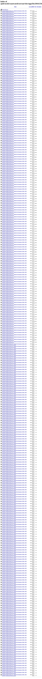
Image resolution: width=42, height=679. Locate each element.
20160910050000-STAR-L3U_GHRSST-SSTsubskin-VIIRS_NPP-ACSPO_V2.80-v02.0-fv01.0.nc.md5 (14, 414)
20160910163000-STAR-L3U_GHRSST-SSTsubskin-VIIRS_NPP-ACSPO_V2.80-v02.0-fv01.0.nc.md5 (14, 573)
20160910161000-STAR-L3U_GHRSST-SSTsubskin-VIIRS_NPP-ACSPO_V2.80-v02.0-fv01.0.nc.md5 (14, 569)
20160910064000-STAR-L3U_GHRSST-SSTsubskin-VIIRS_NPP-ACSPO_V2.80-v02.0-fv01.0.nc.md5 (14, 437)
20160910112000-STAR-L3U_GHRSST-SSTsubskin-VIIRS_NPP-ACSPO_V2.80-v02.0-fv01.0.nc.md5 (14, 502)
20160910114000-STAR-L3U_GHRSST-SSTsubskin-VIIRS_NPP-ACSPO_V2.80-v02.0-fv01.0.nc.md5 (14, 506)
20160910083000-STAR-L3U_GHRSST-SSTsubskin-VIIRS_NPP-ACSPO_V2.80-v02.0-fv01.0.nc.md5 (14, 462)
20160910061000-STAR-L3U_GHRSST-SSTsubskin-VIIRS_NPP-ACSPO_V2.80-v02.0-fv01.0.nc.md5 (14, 430)
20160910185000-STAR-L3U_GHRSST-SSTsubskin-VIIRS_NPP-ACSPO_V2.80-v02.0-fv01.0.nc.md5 (14, 606)
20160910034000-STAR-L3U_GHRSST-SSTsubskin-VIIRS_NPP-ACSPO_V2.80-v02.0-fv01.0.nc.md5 (14, 395)
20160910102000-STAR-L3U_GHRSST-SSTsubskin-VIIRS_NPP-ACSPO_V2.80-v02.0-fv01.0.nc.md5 (14, 488)
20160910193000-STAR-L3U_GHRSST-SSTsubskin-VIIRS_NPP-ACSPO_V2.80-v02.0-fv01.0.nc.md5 (14, 615)
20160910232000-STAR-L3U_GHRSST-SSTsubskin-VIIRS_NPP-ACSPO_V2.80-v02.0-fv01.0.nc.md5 (14, 668)
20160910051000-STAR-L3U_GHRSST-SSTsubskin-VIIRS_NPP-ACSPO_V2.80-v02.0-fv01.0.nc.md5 (14, 416)
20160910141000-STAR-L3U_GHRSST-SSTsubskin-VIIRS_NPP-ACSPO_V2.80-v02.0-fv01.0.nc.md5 (14, 541)
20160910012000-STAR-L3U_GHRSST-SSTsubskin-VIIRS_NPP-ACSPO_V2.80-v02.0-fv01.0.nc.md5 (14, 363)
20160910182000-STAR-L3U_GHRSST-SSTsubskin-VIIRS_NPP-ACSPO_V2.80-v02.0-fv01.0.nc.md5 (14, 599)
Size (35, 6)
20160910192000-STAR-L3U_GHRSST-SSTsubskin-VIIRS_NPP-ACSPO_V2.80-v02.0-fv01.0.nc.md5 (14, 613)
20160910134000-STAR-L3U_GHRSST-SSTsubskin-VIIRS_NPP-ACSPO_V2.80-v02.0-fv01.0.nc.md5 (14, 534)
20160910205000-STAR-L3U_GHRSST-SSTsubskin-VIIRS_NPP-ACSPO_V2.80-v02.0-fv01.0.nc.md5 (14, 634)
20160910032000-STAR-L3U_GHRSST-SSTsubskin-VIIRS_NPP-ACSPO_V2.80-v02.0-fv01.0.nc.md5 (14, 391)
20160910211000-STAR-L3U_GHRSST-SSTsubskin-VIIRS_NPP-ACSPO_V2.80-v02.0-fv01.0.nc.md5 (14, 638)
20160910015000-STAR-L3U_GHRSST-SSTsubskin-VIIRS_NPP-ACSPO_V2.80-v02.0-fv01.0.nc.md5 (14, 370)
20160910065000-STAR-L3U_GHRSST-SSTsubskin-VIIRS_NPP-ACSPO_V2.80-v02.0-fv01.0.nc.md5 (14, 439)
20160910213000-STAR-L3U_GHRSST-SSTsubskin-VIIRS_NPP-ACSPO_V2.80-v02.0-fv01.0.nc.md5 (14, 643)
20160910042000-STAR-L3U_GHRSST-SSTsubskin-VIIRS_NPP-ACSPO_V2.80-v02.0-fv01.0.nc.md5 (14, 405)
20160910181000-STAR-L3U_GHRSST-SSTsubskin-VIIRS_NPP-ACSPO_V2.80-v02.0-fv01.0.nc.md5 (14, 597)
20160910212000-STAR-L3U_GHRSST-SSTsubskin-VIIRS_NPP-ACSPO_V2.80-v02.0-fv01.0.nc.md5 (14, 641)
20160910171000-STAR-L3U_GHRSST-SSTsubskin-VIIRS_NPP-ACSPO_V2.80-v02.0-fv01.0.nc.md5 (14, 583)
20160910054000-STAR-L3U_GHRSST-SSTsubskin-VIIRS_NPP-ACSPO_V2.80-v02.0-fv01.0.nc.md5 (14, 423)
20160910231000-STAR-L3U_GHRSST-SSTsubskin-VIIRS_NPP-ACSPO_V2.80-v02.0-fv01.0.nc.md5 (14, 666)
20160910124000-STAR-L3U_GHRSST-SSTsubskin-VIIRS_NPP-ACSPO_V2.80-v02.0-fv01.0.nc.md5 (14, 520)
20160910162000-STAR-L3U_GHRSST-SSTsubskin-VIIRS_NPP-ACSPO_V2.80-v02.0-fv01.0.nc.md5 (14, 571)
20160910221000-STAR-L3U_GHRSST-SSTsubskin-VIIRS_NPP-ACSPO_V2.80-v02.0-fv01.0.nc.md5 (14, 652)
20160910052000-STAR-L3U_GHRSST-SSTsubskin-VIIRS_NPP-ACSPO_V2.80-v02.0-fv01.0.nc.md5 (14, 418)
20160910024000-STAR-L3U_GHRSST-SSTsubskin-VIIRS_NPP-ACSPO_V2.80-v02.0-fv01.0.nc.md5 (14, 381)
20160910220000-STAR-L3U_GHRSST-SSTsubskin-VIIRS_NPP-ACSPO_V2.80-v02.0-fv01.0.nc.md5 (14, 650)
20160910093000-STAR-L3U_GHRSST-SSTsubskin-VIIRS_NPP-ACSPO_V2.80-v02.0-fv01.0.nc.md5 (14, 476)
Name (15, 6)
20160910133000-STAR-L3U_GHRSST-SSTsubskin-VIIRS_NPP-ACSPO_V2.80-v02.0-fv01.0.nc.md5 (14, 532)
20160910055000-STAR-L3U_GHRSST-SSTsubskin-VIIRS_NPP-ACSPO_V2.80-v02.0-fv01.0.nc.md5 (14, 425)
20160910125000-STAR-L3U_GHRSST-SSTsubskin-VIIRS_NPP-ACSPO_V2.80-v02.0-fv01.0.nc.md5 (14, 523)
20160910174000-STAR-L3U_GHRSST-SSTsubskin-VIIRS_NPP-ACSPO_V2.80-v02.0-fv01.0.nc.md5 (14, 590)
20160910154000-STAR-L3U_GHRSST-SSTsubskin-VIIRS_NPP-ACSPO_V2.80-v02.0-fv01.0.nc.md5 (14, 562)
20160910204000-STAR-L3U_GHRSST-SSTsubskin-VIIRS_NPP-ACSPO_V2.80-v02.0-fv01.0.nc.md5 (14, 631)
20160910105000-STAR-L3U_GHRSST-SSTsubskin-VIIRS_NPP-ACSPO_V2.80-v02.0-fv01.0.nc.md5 (14, 495)
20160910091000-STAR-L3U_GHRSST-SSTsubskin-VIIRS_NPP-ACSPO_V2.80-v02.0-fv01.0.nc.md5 (14, 472)
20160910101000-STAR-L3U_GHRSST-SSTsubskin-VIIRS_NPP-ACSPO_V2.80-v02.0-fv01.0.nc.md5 (14, 486)
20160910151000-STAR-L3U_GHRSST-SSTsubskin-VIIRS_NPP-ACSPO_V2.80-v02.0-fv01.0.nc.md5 (14, 555)
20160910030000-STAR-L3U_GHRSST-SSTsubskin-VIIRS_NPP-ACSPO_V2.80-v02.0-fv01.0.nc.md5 (14, 386)
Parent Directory (5, 9)
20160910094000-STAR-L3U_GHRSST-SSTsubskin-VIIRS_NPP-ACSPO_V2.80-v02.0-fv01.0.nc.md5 (14, 479)
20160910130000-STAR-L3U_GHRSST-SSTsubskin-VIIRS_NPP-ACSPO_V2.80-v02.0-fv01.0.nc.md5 (14, 525)
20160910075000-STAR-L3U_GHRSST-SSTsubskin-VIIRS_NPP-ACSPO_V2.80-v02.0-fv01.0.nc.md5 (14, 453)
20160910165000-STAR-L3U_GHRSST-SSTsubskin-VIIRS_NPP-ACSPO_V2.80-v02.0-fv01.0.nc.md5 (14, 578)
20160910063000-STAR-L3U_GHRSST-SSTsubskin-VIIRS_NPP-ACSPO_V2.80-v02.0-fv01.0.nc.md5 (14, 435)
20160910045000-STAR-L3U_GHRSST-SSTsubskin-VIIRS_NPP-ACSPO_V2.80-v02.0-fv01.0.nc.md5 (14, 412)
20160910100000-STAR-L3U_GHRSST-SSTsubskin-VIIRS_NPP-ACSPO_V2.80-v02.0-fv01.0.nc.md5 (14, 483)
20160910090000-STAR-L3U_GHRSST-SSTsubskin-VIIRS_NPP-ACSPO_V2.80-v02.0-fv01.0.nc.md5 (14, 469)
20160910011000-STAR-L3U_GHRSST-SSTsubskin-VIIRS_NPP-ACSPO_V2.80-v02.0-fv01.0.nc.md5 (14, 361)
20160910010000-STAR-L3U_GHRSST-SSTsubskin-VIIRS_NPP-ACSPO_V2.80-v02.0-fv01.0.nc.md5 (14, 358)
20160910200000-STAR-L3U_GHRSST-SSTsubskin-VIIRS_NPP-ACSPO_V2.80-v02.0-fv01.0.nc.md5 (14, 622)
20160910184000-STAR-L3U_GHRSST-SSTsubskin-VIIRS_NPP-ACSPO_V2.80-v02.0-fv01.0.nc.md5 (14, 604)
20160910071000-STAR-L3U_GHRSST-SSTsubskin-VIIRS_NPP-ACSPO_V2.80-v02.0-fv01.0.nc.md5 (14, 444)
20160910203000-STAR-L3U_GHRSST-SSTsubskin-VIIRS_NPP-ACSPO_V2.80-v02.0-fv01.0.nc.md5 (14, 629)
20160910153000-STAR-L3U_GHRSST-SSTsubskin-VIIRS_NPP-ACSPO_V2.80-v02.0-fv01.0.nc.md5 (14, 560)
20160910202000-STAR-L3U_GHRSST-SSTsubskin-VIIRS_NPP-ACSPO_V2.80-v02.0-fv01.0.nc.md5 (14, 627)
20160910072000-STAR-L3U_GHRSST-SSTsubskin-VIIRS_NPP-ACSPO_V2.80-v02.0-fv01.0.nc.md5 (14, 446)
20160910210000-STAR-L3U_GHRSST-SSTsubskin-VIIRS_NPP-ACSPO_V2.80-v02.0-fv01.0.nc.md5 (14, 636)
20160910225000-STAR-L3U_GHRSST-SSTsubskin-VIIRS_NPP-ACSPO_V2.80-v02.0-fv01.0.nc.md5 (14, 661)
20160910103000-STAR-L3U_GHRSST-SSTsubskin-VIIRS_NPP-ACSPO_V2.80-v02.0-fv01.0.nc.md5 (14, 490)
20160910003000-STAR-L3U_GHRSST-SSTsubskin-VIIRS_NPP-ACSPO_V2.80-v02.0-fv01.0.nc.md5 (14, 351)
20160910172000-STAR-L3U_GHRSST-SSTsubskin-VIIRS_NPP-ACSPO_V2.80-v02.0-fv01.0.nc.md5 (14, 585)
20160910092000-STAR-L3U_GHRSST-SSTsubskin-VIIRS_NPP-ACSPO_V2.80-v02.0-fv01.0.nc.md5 (14, 474)
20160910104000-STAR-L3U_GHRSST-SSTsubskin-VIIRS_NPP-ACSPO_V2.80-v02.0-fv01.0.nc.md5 (14, 492)
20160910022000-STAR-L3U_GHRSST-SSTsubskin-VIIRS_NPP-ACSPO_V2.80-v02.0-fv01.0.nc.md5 (14, 377)
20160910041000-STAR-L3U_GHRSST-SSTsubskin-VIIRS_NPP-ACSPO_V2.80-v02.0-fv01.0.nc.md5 (14, 402)
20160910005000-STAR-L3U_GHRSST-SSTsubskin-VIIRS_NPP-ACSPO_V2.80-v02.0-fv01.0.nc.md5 (14, 356)
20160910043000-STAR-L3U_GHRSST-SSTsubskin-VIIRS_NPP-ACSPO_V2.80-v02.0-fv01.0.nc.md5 (14, 407)
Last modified (31, 6)
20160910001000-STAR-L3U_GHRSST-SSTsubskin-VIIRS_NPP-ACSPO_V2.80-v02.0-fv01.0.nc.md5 (14, 347)
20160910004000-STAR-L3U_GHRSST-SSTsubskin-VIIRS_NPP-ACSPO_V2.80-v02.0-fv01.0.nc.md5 (14, 354)
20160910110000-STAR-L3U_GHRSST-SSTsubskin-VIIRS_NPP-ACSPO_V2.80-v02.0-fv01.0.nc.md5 (14, 497)
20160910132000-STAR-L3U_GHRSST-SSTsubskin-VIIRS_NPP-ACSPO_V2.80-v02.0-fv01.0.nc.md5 (14, 529)
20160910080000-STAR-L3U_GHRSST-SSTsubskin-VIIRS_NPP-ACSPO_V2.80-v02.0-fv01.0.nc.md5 (14, 455)
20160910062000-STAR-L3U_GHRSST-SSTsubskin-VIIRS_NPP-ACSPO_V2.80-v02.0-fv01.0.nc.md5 (14, 432)
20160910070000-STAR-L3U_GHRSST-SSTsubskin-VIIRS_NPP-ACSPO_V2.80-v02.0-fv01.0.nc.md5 (14, 442)
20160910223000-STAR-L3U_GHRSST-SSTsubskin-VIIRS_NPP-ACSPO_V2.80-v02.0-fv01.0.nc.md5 (14, 657)
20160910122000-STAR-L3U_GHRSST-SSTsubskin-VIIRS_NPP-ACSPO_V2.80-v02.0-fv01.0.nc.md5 (14, 516)
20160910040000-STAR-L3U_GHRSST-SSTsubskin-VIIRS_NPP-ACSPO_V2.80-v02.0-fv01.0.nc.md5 (14, 400)
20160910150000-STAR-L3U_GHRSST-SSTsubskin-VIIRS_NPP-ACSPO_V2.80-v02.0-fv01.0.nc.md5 (14, 553)
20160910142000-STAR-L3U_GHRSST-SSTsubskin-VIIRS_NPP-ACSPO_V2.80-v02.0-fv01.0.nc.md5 (14, 543)
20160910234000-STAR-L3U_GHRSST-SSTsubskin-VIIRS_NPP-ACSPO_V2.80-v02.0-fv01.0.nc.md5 (14, 673)
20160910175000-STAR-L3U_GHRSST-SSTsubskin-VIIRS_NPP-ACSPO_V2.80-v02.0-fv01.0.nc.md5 (14, 592)
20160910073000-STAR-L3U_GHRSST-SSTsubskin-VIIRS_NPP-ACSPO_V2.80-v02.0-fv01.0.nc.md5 (14, 449)
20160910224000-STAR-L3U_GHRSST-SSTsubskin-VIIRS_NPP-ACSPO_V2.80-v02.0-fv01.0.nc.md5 (14, 659)
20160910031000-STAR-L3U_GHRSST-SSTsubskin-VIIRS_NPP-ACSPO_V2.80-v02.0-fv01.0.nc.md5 (14, 388)
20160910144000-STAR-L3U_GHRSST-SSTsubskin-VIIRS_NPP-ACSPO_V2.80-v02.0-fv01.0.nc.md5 (14, 548)
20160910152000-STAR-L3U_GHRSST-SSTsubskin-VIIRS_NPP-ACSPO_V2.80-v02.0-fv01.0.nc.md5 (14, 557)
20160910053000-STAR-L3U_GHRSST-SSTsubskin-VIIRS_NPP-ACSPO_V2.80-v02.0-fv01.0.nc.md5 (14, 421)
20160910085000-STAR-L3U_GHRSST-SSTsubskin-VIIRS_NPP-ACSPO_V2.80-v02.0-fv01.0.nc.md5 (14, 467)
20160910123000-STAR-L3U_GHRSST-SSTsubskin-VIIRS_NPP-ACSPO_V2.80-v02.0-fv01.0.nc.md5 (14, 518)
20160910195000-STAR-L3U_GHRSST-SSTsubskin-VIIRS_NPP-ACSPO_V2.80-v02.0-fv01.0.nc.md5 (14, 620)
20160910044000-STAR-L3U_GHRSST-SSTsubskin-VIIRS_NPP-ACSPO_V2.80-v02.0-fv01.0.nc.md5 (14, 409)
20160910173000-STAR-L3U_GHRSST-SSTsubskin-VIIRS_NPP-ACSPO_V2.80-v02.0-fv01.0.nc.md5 (14, 587)
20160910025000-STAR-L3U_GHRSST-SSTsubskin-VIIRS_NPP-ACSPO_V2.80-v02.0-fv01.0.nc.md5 (14, 384)
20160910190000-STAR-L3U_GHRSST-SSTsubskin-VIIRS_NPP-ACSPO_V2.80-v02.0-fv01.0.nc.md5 (14, 608)
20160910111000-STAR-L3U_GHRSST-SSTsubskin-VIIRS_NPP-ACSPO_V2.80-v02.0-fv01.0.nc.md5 (14, 499)
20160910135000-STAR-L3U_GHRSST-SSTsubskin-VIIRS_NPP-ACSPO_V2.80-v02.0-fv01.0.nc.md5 (14, 536)
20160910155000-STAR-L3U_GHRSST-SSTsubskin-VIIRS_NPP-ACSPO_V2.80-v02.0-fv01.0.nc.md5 (14, 564)
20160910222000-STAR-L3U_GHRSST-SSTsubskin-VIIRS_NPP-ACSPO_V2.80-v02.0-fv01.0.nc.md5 (14, 654)
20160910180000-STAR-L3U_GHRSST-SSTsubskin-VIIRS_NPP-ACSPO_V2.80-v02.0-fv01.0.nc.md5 (14, 594)
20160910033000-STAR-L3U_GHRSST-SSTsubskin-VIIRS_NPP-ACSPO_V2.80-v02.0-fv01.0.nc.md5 (14, 393)
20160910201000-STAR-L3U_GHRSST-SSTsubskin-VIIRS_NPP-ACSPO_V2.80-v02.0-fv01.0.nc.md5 (14, 624)
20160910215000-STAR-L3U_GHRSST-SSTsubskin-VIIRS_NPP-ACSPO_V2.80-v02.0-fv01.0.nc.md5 (14, 647)
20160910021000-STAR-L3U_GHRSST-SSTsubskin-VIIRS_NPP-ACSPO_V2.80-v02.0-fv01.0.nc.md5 (14, 375)
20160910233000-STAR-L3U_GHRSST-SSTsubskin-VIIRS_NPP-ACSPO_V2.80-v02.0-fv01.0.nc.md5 (14, 671)
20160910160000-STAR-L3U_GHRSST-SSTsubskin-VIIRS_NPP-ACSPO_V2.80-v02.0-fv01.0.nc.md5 (14, 566)
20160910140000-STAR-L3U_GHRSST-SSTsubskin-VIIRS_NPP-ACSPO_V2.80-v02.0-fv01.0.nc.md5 (14, 539)
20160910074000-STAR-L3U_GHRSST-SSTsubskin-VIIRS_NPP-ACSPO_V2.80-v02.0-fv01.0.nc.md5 (14, 451)
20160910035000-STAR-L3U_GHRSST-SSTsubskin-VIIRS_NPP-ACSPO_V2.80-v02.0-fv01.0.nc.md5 (14, 398)
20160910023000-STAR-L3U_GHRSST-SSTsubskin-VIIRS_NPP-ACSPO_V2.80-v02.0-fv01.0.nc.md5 (14, 379)
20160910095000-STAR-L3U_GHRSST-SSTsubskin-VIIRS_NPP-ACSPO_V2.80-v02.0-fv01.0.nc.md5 (14, 481)
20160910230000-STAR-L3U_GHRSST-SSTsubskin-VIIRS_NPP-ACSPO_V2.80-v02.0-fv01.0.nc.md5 (14, 664)
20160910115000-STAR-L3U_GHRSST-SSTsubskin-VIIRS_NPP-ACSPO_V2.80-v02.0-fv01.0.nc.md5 (14, 509)
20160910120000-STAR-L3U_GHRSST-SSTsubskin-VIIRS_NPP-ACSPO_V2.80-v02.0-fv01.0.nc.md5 (14, 511)
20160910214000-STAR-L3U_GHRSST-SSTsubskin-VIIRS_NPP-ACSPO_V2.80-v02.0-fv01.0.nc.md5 (14, 645)
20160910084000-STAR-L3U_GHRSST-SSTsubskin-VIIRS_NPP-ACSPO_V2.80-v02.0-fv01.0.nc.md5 (14, 465)
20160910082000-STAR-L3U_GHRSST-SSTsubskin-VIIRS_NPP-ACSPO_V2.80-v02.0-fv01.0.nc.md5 (14, 460)
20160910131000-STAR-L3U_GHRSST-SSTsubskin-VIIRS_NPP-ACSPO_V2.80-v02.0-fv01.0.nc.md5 (14, 527)
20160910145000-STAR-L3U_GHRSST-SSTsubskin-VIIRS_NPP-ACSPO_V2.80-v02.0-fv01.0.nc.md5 (14, 550)
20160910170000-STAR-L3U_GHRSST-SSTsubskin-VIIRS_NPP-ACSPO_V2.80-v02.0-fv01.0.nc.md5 (14, 580)
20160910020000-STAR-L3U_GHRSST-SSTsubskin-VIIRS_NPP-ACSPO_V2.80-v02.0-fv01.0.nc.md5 (14, 372)
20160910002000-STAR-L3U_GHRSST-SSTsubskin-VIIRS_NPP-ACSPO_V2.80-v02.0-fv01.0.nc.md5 (14, 349)
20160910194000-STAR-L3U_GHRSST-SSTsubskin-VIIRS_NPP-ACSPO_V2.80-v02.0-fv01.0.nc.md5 (14, 617)
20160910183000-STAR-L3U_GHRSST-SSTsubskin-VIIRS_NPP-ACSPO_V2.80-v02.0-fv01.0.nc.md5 (14, 601)
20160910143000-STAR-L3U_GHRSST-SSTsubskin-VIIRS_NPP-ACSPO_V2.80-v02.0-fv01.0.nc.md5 (14, 546)
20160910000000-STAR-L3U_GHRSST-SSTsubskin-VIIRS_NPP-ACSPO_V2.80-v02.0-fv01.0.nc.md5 (14, 344)
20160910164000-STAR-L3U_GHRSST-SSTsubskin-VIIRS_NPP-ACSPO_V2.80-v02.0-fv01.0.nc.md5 (14, 576)
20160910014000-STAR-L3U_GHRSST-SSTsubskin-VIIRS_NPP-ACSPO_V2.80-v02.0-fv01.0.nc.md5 (14, 368)
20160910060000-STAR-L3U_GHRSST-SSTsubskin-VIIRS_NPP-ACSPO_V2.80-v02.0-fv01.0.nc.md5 (14, 428)
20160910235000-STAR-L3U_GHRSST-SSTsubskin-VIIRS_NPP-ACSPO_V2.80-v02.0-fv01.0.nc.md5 (14, 675)
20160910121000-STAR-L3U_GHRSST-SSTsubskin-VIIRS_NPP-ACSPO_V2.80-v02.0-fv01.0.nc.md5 (14, 513)
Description (39, 6)
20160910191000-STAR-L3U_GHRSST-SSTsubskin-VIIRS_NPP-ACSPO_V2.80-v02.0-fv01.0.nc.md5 (14, 610)
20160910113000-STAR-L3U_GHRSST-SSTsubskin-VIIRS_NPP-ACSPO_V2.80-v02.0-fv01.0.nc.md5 (14, 504)
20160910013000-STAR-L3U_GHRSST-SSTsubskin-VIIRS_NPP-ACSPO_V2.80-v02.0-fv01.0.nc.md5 (14, 365)
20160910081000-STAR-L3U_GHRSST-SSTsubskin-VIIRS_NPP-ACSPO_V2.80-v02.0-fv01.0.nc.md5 (14, 458)
